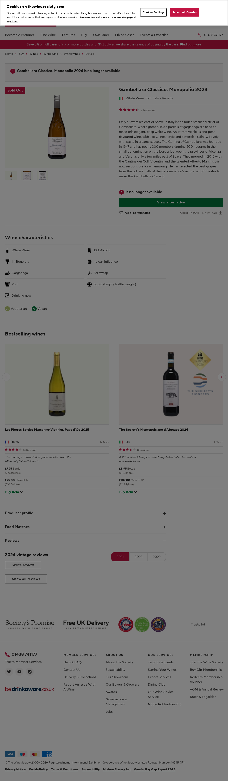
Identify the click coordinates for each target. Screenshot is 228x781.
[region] (114, 13)
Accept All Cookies (184, 12)
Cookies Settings (153, 12)
